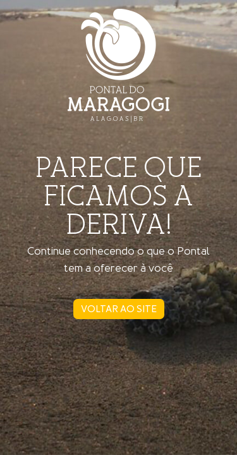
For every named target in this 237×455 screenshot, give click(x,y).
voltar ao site (119, 309)
